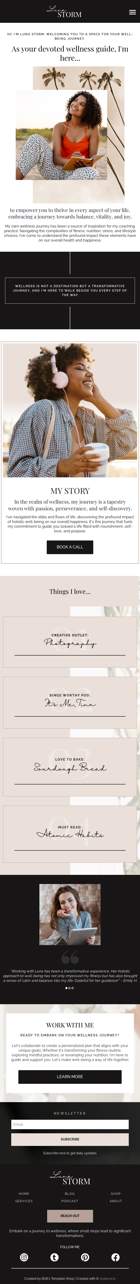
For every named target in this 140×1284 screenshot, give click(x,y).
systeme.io (108, 1279)
